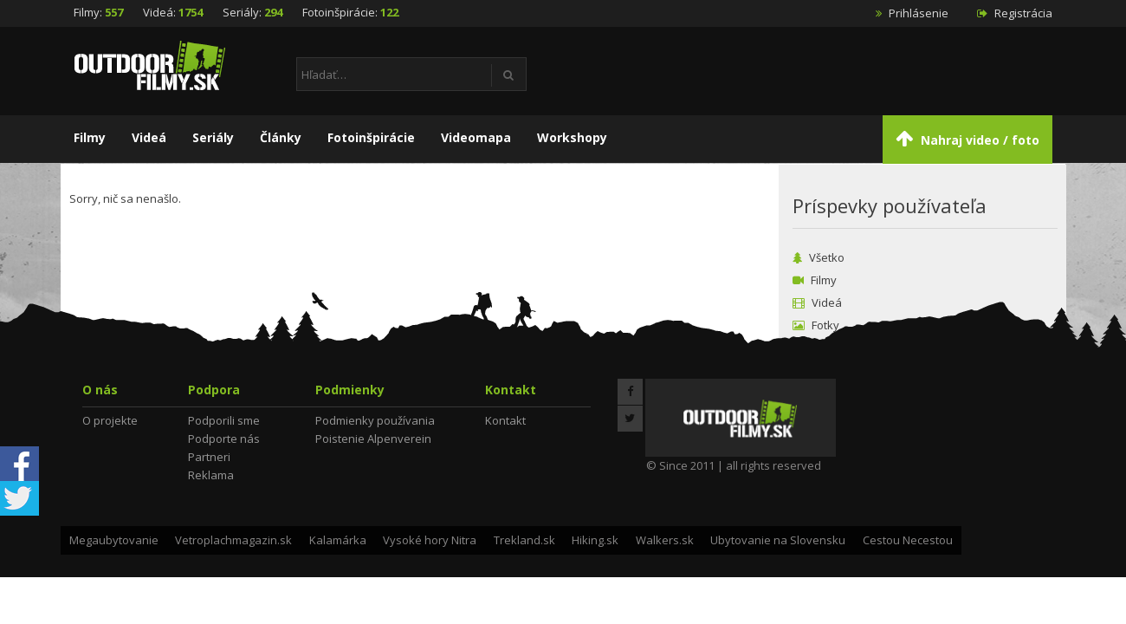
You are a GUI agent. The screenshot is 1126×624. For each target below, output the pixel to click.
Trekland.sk (524, 540)
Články (280, 137)
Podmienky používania (375, 420)
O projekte (110, 420)
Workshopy (572, 137)
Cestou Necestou (908, 540)
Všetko (818, 257)
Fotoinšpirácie (371, 137)
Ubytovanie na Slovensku (777, 540)
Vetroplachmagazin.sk (233, 540)
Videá (149, 137)
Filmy (90, 137)
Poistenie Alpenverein (373, 438)
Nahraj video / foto (967, 138)
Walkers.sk (665, 540)
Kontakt (505, 420)
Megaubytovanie (114, 540)
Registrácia (1014, 13)
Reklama (211, 475)
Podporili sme (224, 420)
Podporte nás (224, 438)
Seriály (213, 137)
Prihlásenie (912, 13)
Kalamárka (337, 540)
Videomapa (476, 137)
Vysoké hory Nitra (429, 540)
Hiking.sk (595, 540)
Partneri (209, 457)
